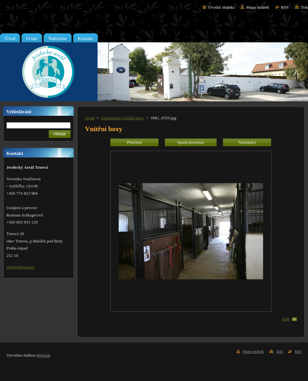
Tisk (304, 7)
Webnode (43, 355)
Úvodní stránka (221, 7)
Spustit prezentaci (190, 142)
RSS (285, 7)
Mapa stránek (257, 7)
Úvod (89, 117)
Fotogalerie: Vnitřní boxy (122, 117)
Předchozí (134, 142)
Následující (247, 142)
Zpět (286, 319)
